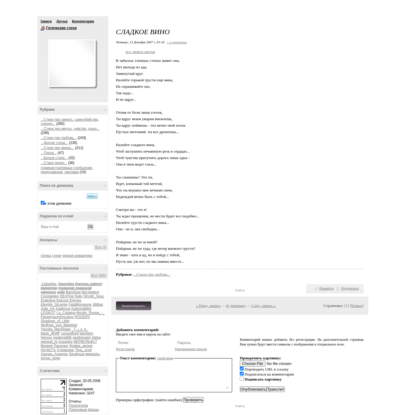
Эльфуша (77, 354)
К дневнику (236, 305)
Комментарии (83, 21)
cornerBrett (69, 333)
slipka (96, 337)
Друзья (61, 21)
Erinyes (75, 300)
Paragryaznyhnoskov (57, 317)
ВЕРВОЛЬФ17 (85, 342)
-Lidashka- (49, 284)
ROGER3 (82, 317)
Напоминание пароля (191, 349)
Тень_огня (83, 350)
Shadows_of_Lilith (55, 321)
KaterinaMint (81, 309)
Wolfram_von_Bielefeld (59, 325)
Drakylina (48, 300)
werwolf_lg (49, 342)
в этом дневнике (58, 203)
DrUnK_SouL (93, 296)
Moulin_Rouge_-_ (90, 313)
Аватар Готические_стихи (72, 63)
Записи (46, 21)
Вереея (47, 346)
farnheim (86, 333)
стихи (56, 256)
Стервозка (65, 350)
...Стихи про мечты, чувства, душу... (70, 129)
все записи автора (140, 51)
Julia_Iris (48, 309)
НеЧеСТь (48, 350)
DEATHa (66, 296)
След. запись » (264, 305)
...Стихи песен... (54, 163)
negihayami (82, 337)
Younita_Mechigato (56, 329)
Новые (356, 305)
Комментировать (133, 305)
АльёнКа (65, 342)
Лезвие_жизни (81, 346)
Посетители (78, 406)
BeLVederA (90, 292)
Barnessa (73, 292)
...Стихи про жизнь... (57, 148)
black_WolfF (50, 333)
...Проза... (49, 153)
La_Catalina (66, 313)
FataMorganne (79, 304)
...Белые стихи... (54, 158)
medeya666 (62, 337)
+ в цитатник (177, 42)
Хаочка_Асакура (54, 354)
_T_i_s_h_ (80, 329)
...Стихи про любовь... (59, 138)
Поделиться (350, 288)
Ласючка (61, 346)
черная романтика (77, 256)
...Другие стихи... (54, 143)
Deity (79, 296)
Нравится (326, 288)
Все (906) (98, 275)
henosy (46, 337)
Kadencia (63, 309)
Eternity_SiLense (54, 304)
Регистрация (125, 349)
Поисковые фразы (84, 410)
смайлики (165, 358)
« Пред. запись (208, 305)
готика (46, 256)
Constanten (50, 296)
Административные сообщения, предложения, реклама (67, 170)
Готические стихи (42, 28)
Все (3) (100, 247)
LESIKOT (48, 313)
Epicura (62, 300)
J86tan (97, 304)
